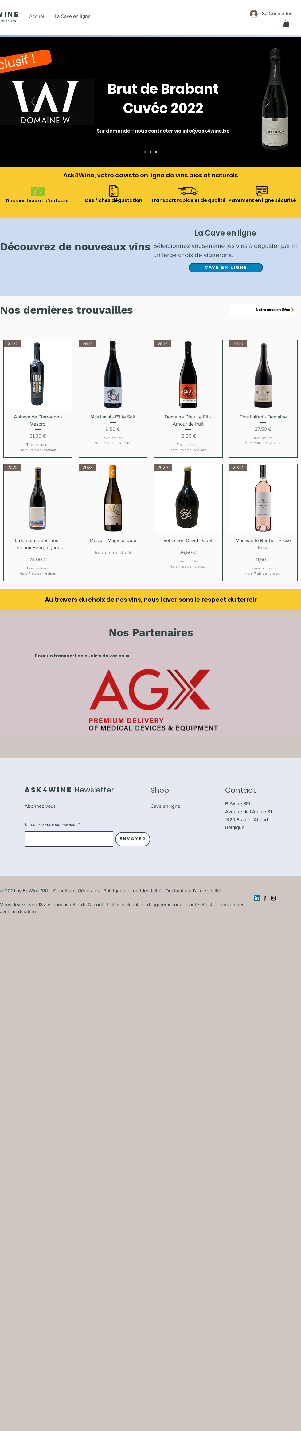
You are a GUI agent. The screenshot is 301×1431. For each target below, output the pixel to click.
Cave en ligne (165, 806)
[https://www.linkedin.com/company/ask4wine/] (257, 898)
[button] (286, 23)
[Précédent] (33, 102)
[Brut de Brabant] (145, 152)
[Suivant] (267, 102)
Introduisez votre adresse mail (50, 825)
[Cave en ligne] (156, 152)
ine (12, 14)
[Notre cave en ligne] (262, 310)
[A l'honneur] (150, 152)
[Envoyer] (132, 839)
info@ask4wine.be (205, 131)
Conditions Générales (76, 890)
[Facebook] (265, 898)
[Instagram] (273, 898)
